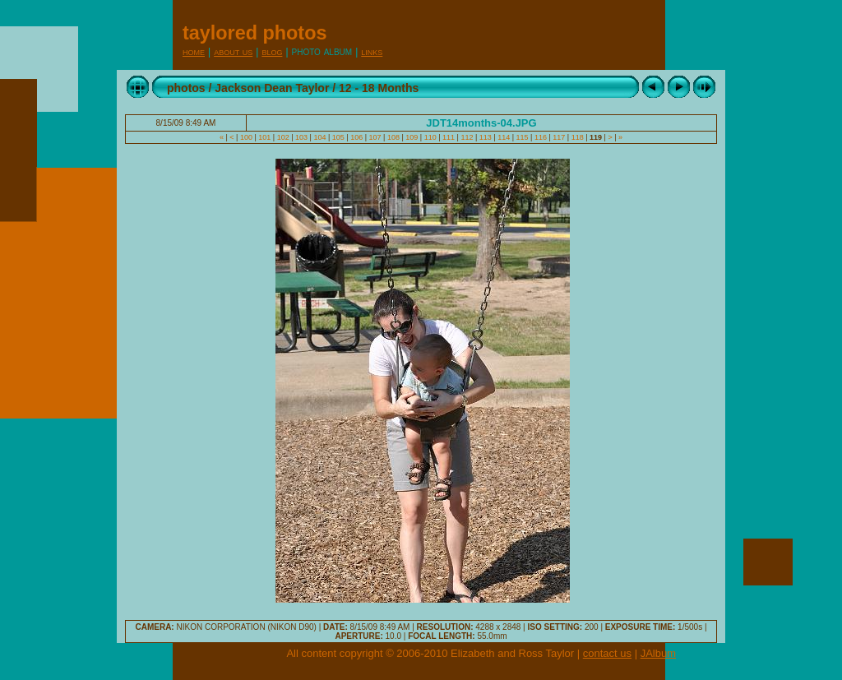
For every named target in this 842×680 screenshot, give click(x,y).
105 (338, 137)
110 (430, 137)
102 (283, 137)
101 (265, 137)
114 (504, 137)
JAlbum (658, 653)
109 (412, 137)
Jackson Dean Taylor (272, 88)
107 (375, 137)
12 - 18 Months (379, 88)
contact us (607, 653)
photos (186, 88)
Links (371, 51)
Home (194, 51)
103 (302, 137)
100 (246, 137)
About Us (233, 51)
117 (559, 137)
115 (522, 137)
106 (357, 137)
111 (449, 137)
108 (393, 137)
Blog (271, 51)
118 (577, 137)
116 (540, 137)
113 (485, 137)
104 (320, 137)
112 (467, 137)
